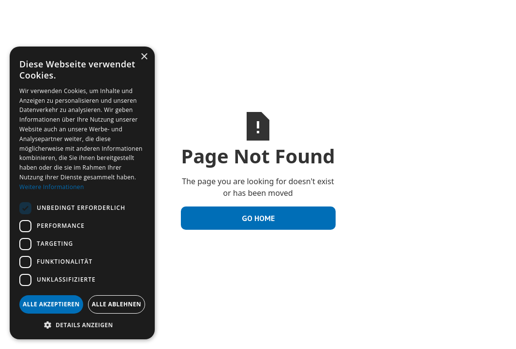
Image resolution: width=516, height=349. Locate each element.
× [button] (143, 57)
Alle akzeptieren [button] (51, 304)
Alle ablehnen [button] (116, 304)
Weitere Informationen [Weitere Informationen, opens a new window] (51, 187)
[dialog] (82, 193)
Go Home (258, 218)
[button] (82, 325)
